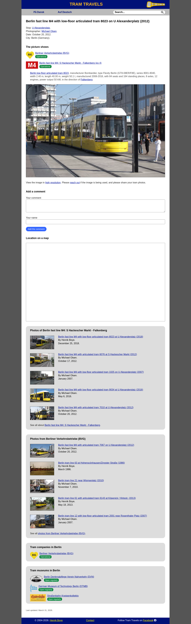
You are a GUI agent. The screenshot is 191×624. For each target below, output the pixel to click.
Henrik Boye (56, 620)
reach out (75, 182)
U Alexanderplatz (41, 28)
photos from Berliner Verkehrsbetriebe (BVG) (61, 533)
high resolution (53, 182)
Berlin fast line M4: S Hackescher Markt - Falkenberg (72, 425)
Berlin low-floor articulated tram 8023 (49, 73)
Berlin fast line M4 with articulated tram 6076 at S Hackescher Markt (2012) (97, 354)
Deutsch (65, 12)
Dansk (38, 12)
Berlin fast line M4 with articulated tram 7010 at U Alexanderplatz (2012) (96, 407)
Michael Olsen (49, 31)
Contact (90, 620)
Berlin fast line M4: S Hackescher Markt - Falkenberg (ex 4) (70, 63)
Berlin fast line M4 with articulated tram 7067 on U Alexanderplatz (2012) (96, 445)
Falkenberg (87, 79)
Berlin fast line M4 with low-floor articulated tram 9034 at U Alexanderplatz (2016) (100, 389)
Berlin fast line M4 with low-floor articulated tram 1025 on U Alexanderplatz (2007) (101, 372)
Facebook (148, 620)
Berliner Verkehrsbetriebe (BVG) (52, 53)
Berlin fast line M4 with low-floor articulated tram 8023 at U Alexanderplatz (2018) (100, 336)
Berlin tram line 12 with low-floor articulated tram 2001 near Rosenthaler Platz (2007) (102, 516)
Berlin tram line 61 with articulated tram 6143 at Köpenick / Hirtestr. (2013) (97, 498)
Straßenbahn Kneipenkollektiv (63, 595)
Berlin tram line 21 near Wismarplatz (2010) (81, 480)
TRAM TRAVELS (86, 4)
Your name (95, 220)
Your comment (95, 204)
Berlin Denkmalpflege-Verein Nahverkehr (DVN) (69, 576)
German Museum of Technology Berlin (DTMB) (63, 586)
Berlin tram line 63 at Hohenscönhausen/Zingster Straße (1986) (91, 463)
